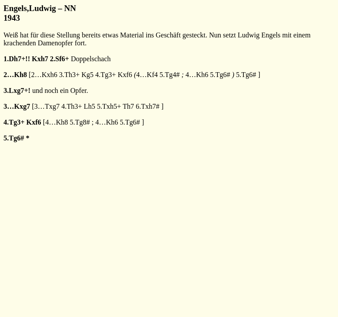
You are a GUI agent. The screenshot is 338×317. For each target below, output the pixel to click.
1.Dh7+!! (17, 59)
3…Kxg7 (17, 106)
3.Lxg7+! (17, 90)
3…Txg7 (47, 106)
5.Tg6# (220, 74)
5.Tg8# (80, 122)
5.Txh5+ (109, 106)
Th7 (128, 106)
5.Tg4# (170, 74)
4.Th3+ (72, 106)
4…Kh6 (197, 74)
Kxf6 (125, 74)
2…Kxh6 (44, 74)
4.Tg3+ (106, 74)
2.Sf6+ (59, 59)
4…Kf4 (147, 74)
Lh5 (89, 106)
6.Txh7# (147, 106)
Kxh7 (40, 59)
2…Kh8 (15, 74)
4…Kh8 (56, 122)
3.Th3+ (69, 74)
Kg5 (87, 74)
